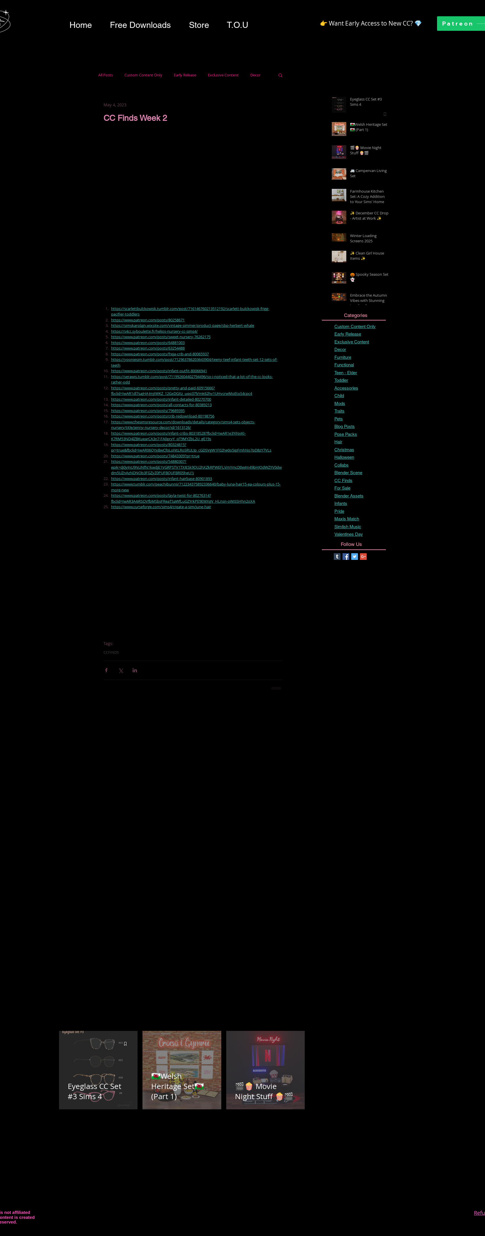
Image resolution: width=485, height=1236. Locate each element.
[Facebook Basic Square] (346, 556)
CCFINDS (111, 652)
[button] (140, 25)
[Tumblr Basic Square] (337, 556)
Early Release (185, 75)
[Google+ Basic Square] (363, 556)
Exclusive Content (223, 75)
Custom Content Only (143, 75)
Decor (255, 75)
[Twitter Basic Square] (354, 556)
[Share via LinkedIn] (135, 670)
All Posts (105, 75)
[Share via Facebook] (106, 670)
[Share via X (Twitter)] (120, 670)
